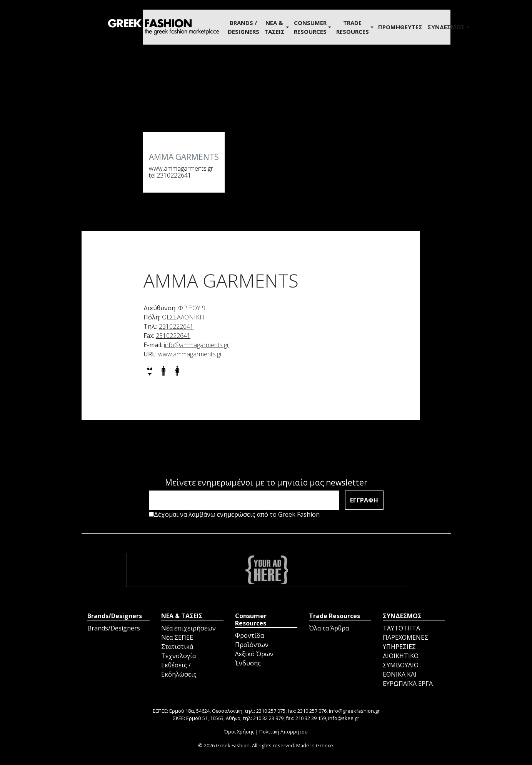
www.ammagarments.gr (181, 168)
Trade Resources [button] (352, 27)
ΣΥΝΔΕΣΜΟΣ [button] (446, 27)
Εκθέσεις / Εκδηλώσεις (179, 670)
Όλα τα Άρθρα (329, 628)
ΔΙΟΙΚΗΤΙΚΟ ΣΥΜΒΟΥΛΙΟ (401, 660)
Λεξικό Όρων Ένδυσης (254, 658)
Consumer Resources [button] (310, 27)
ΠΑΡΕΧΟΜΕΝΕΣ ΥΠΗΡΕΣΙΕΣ (405, 642)
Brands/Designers (113, 628)
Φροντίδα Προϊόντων (252, 640)
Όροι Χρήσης (239, 731)
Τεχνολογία (178, 656)
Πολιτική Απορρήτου (283, 731)
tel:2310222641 (170, 175)
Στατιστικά (177, 646)
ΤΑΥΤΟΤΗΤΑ (401, 628)
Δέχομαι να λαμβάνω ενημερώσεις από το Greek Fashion (234, 514)
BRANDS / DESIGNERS (243, 27)
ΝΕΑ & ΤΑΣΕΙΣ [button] (274, 27)
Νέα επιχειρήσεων (188, 628)
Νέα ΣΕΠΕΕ (177, 637)
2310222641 (176, 326)
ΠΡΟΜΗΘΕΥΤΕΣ (400, 27)
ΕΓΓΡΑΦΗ (364, 500)
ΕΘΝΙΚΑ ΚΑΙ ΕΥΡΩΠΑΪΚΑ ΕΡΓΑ (408, 679)
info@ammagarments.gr (196, 345)
